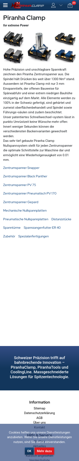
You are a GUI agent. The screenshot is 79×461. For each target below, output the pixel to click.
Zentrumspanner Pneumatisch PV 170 (29, 193)
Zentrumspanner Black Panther (25, 176)
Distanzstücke (61, 219)
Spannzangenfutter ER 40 (42, 228)
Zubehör (9, 236)
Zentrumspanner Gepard (20, 202)
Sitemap (39, 408)
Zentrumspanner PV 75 (19, 185)
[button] (5, 5)
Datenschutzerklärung (39, 413)
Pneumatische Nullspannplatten (25, 219)
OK (29, 451)
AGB (39, 418)
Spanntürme (12, 228)
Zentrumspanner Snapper (21, 168)
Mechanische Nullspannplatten (25, 210)
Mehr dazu (44, 451)
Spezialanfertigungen (33, 236)
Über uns (39, 422)
